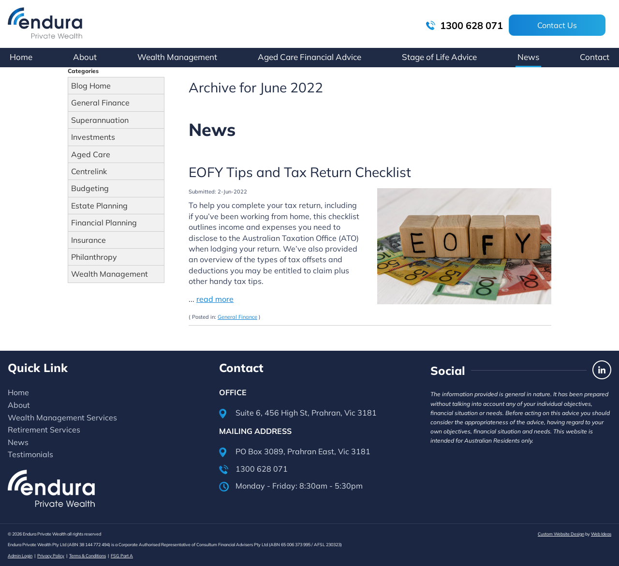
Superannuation (100, 120)
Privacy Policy (50, 555)
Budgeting (90, 188)
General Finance (100, 102)
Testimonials (30, 454)
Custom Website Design (561, 533)
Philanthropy (94, 257)
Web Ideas (601, 533)
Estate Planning (99, 205)
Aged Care (90, 154)
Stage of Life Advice (439, 57)
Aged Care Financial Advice (309, 57)
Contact (594, 57)
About (85, 57)
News (528, 57)
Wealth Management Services (62, 417)
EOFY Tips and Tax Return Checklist (300, 172)
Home (21, 57)
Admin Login (20, 555)
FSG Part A (122, 555)
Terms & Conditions (87, 555)
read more (215, 299)
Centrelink (89, 171)
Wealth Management (177, 57)
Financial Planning (104, 222)
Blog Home (91, 85)
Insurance (88, 240)
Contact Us (557, 25)
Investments (93, 137)
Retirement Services (44, 429)
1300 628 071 (464, 25)
